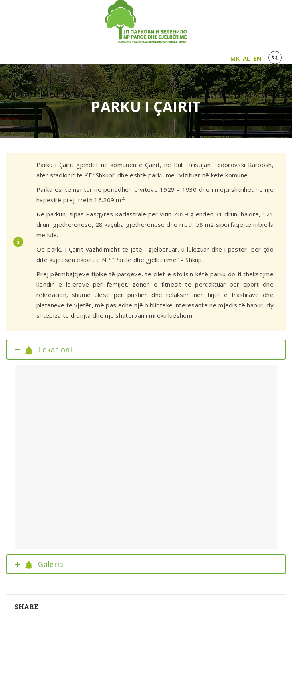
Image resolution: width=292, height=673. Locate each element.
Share (26, 606)
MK (235, 58)
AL (246, 58)
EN (258, 58)
